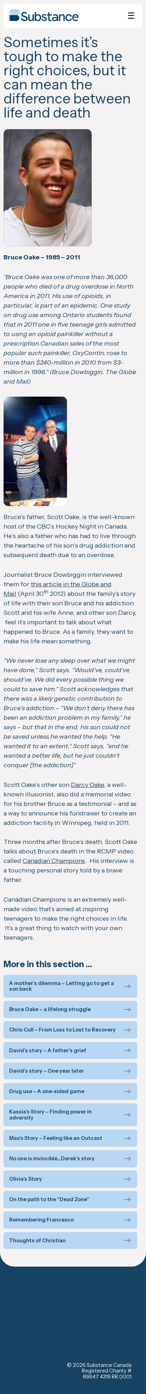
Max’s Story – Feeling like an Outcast (55, 1138)
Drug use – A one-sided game (46, 1092)
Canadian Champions (54, 861)
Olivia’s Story (25, 1179)
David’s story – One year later (46, 1071)
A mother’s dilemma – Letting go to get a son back (61, 986)
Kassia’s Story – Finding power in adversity (50, 1115)
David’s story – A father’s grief (47, 1051)
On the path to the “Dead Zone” (49, 1200)
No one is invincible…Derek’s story (52, 1159)
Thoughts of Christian (37, 1241)
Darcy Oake (87, 785)
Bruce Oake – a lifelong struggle (50, 1010)
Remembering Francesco (41, 1220)
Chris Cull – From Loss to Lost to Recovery (62, 1030)
